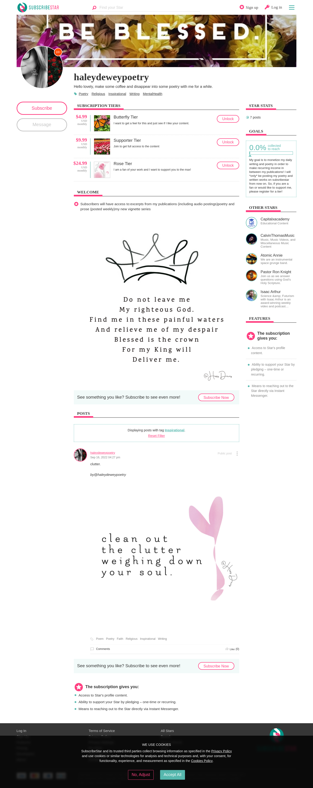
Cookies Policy (202, 761)
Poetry (83, 94)
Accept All (173, 774)
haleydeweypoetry (102, 452)
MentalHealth (152, 94)
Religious (98, 94)
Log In (21, 731)
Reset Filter (156, 436)
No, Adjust (141, 774)
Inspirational (117, 94)
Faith (120, 638)
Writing (134, 94)
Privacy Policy (221, 751)
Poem (100, 638)
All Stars (167, 731)
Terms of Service (102, 731)
